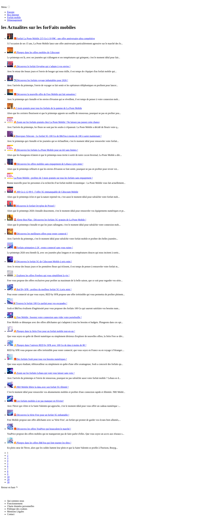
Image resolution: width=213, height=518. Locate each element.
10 (8, 477)
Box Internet (13, 14)
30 (8, 482)
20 (8, 479)
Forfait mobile (14, 17)
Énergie (10, 12)
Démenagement (14, 20)
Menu (4, 7)
